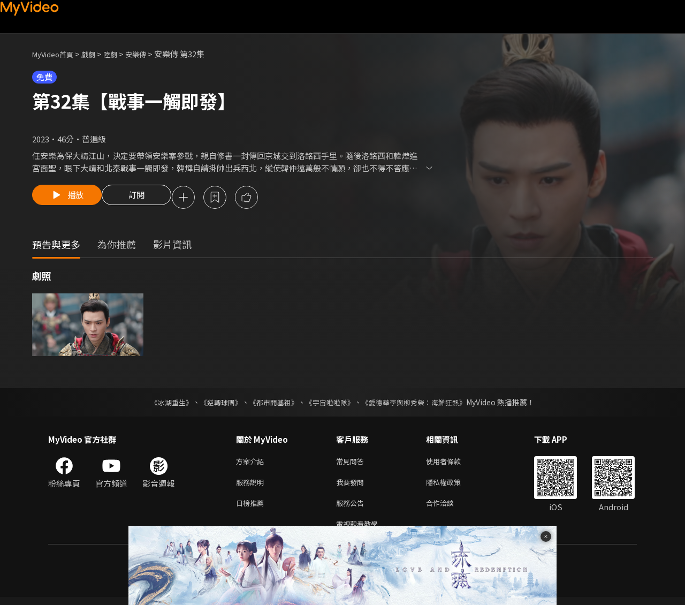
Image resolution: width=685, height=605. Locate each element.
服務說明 (252, 485)
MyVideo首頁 (56, 53)
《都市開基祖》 (271, 403)
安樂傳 (149, 53)
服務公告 (352, 508)
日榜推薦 (252, 508)
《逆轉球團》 (214, 403)
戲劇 (97, 53)
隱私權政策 (452, 485)
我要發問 (352, 485)
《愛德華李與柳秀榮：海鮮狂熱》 (420, 403)
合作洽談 (448, 508)
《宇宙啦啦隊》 (331, 403)
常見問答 (352, 463)
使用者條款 (452, 463)
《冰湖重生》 (162, 403)
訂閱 (145, 198)
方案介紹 (252, 463)
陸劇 (121, 53)
